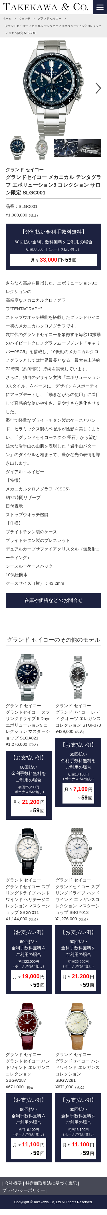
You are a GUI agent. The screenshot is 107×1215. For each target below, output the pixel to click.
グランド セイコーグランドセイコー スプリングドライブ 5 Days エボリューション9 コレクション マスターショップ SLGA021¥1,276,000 (29, 737)
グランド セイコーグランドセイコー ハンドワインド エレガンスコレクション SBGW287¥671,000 (29, 1082)
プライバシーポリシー (23, 1190)
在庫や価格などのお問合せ (53, 600)
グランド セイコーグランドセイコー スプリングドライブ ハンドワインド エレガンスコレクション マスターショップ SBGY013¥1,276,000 (78, 911)
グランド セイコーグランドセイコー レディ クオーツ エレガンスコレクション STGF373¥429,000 (78, 730)
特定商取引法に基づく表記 (51, 1183)
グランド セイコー (49, 18)
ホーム (7, 18)
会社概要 (13, 1183)
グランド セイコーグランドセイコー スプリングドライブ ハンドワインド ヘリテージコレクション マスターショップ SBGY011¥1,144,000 (29, 911)
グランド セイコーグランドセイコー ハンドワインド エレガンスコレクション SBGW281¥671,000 (78, 1082)
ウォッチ (24, 18)
